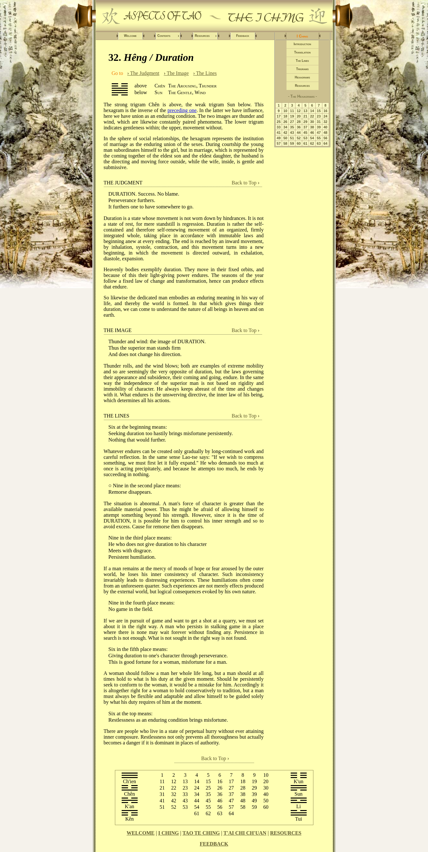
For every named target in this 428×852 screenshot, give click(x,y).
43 (292, 132)
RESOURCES (286, 833)
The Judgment (143, 73)
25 (278, 122)
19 (292, 116)
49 (278, 138)
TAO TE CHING (201, 833)
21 (305, 116)
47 (319, 132)
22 (312, 116)
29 (305, 122)
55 (319, 138)
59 (292, 143)
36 (299, 127)
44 (299, 132)
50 (285, 138)
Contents (168, 35)
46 (312, 132)
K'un (298, 781)
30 (312, 122)
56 (325, 138)
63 (319, 143)
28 (299, 122)
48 (325, 132)
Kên (129, 819)
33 (278, 127)
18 (285, 116)
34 (285, 127)
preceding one (182, 110)
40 (325, 127)
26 (285, 122)
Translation (302, 52)
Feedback (242, 35)
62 (312, 143)
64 (325, 143)
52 (299, 138)
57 (278, 143)
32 (325, 122)
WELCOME (141, 833)
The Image (176, 73)
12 (299, 111)
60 (299, 143)
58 (285, 143)
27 (292, 122)
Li (298, 806)
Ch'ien (129, 781)
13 (305, 111)
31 (319, 122)
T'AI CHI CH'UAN (244, 833)
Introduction (302, 44)
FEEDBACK (214, 844)
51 (292, 138)
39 (319, 127)
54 (312, 138)
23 (319, 116)
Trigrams (302, 69)
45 (305, 132)
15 (319, 111)
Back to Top (246, 182)
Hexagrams (302, 77)
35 (292, 127)
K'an (129, 806)
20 (299, 116)
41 (278, 132)
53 (305, 138)
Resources (206, 35)
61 (305, 143)
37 (305, 127)
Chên (129, 794)
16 (325, 111)
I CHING (168, 833)
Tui (298, 819)
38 (312, 127)
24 (325, 116)
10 (285, 111)
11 (292, 111)
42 (285, 132)
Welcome (130, 35)
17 (278, 116)
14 (312, 111)
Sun (299, 794)
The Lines (205, 73)
